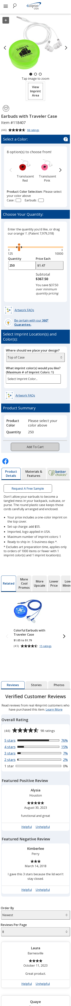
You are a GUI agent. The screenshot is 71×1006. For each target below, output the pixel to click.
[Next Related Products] (64, 636)
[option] (25, 170)
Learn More (53, 709)
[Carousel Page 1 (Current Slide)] (30, 74)
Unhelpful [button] (42, 827)
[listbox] (33, 379)
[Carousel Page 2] (35, 74)
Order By (7, 908)
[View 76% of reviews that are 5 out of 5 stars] (35, 740)
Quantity (14, 259)
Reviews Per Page (14, 925)
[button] (35, 91)
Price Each (43, 259)
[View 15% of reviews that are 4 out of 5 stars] (35, 747)
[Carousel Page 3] (40, 74)
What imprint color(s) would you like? (33, 370)
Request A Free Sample (28, 488)
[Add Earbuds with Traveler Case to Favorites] (6, 108)
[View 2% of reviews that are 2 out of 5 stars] (35, 759)
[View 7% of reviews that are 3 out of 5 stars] (35, 753)
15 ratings (45, 646)
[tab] (11, 474)
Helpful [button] (26, 827)
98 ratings (33, 130)
